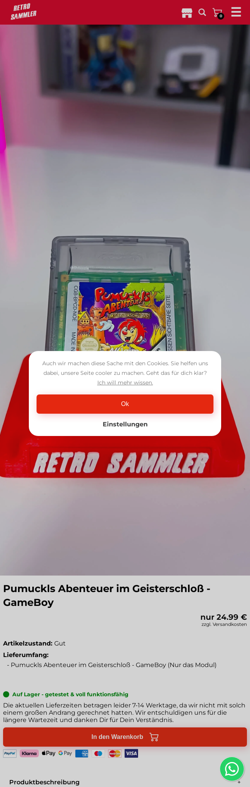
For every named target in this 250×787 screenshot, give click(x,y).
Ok (125, 404)
